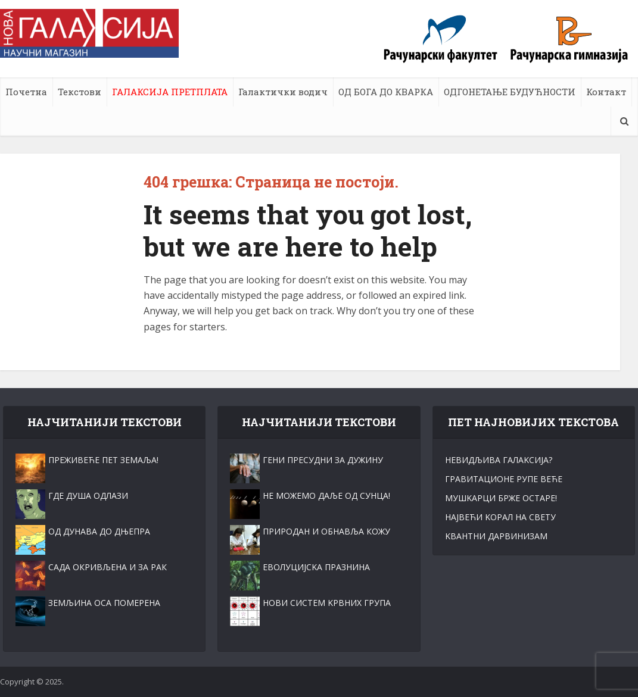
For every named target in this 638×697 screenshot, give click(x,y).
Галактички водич (283, 92)
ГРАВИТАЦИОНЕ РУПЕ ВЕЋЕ (503, 479)
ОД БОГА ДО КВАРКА (385, 92)
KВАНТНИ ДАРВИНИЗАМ (496, 536)
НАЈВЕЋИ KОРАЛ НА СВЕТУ (500, 517)
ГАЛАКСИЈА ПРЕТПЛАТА (170, 92)
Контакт (606, 92)
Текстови (79, 92)
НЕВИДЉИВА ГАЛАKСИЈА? (498, 459)
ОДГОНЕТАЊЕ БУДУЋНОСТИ (509, 92)
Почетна (26, 92)
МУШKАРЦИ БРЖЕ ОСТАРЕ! (501, 498)
